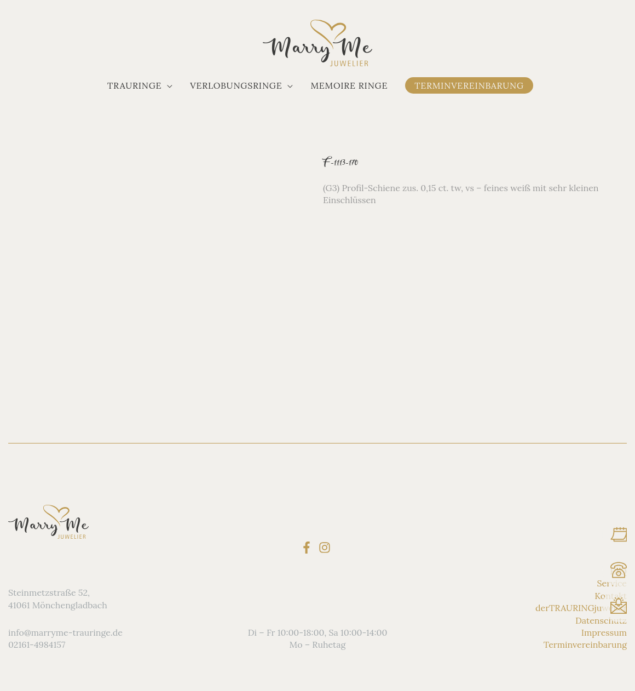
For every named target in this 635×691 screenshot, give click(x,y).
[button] (140, 85)
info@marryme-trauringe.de (65, 632)
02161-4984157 (36, 644)
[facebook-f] (308, 548)
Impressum (604, 632)
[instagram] (326, 548)
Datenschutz (601, 620)
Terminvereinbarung (585, 644)
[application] (166, 85)
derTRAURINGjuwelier (581, 607)
